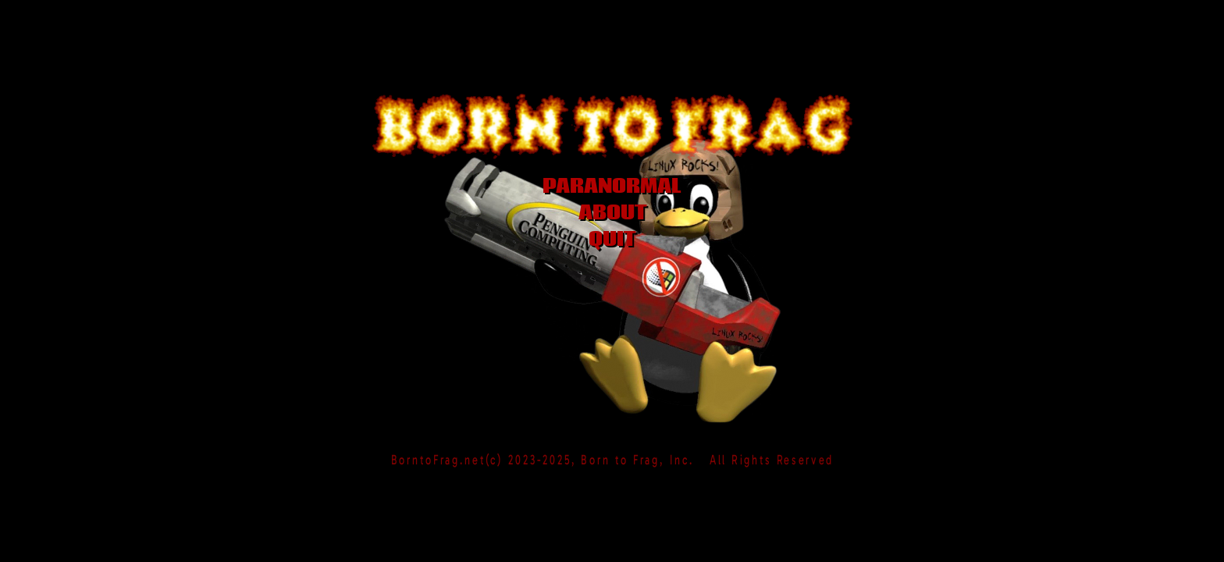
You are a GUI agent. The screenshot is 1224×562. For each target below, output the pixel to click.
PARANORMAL (612, 186)
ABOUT (612, 213)
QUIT (612, 239)
